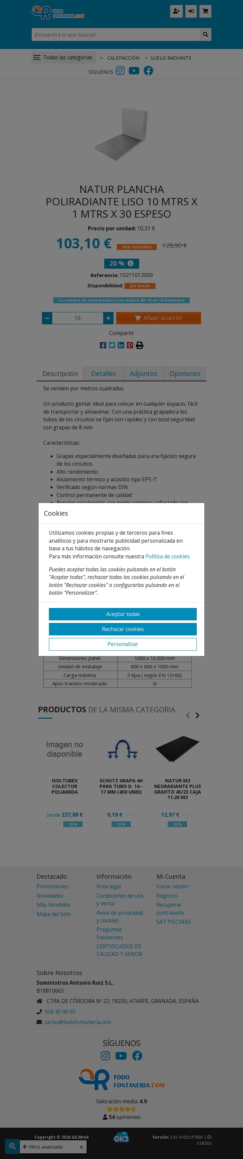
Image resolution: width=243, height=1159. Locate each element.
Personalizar (123, 644)
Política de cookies (167, 556)
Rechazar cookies (123, 629)
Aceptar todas (123, 614)
